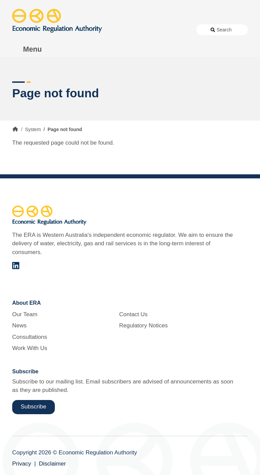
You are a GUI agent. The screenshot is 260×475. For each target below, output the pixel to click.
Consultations (29, 337)
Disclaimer (52, 463)
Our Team (24, 314)
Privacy (21, 463)
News (19, 325)
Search (224, 29)
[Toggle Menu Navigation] (29, 49)
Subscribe (33, 406)
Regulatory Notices (143, 325)
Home (15, 129)
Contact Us (133, 314)
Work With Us (29, 348)
